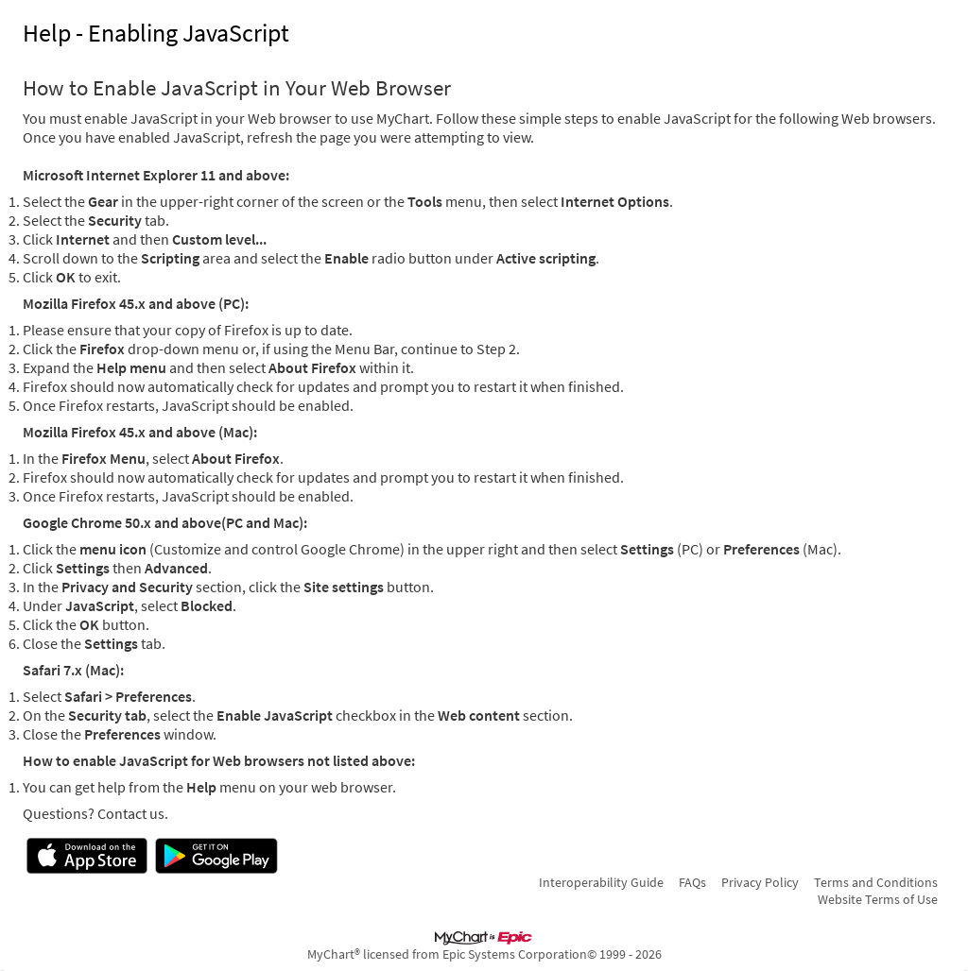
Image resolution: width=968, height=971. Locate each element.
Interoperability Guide (601, 882)
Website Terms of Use (878, 899)
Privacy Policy (760, 882)
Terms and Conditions (876, 882)
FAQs (692, 882)
